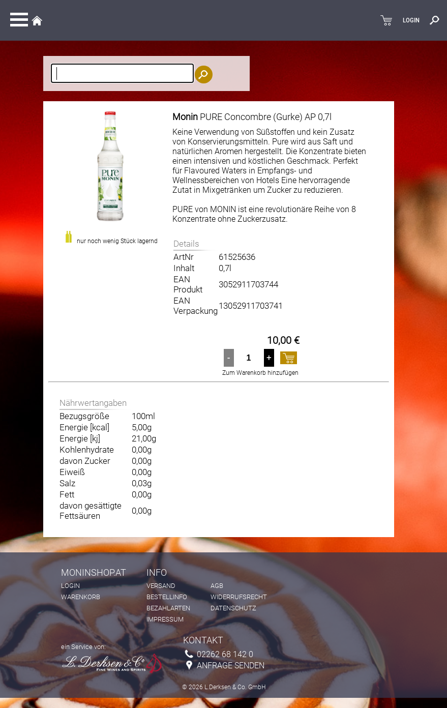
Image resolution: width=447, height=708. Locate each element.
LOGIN (411, 20)
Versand (160, 585)
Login (70, 585)
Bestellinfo (166, 597)
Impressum (165, 619)
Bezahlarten (168, 608)
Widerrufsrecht (239, 597)
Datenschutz (233, 608)
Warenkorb (80, 597)
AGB (217, 585)
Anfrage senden (230, 665)
